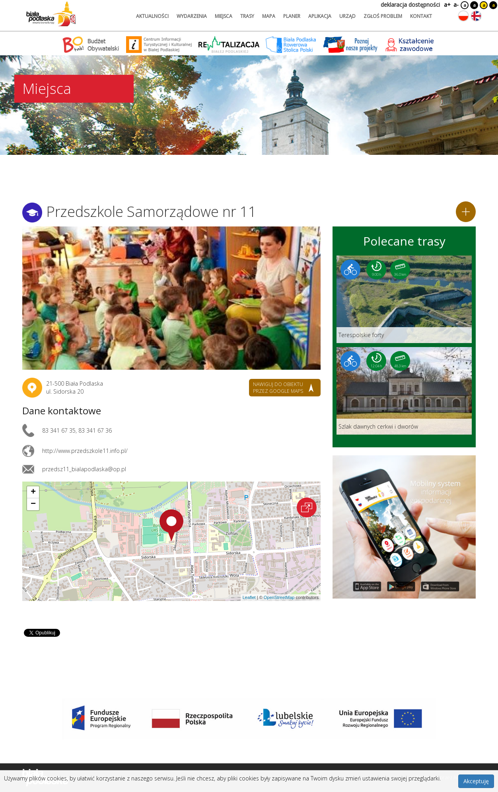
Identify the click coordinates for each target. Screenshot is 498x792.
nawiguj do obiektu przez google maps (278, 387)
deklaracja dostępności (410, 4)
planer (291, 16)
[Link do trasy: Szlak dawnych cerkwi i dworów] (404, 391)
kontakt (421, 16)
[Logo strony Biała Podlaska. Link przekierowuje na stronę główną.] (51, 14)
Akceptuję (476, 781)
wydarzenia (192, 16)
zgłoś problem (383, 16)
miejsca (223, 16)
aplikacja (319, 16)
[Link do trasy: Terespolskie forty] (404, 299)
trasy (247, 16)
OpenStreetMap (279, 597)
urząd (347, 16)
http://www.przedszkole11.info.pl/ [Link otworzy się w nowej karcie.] (85, 451)
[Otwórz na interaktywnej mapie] (307, 507)
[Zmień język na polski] (463, 16)
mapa (268, 16)
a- (456, 4)
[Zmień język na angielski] (476, 16)
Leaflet (249, 597)
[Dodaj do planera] (466, 211)
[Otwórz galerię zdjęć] (171, 298)
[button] (171, 525)
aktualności (152, 16)
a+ (446, 4)
